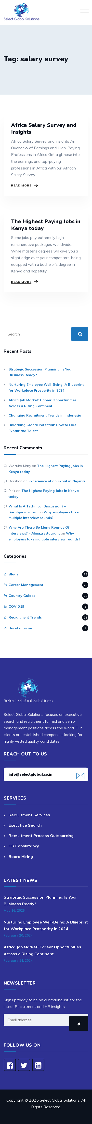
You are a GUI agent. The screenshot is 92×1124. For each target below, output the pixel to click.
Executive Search (25, 825)
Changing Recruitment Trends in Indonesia (45, 415)
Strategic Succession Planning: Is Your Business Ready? (41, 372)
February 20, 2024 (18, 935)
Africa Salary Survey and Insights (44, 128)
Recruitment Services (29, 814)
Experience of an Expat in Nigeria (56, 481)
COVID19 (16, 606)
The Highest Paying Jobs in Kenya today (45, 225)
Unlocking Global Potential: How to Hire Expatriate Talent (42, 428)
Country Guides (22, 595)
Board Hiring (21, 856)
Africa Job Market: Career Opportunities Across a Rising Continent (42, 403)
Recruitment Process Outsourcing (41, 835)
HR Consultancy (24, 845)
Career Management (26, 585)
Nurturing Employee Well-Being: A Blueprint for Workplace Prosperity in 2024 (46, 387)
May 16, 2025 (14, 910)
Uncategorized (21, 628)
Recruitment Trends (25, 617)
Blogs (13, 574)
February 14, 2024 (18, 960)
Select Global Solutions (59, 1100)
